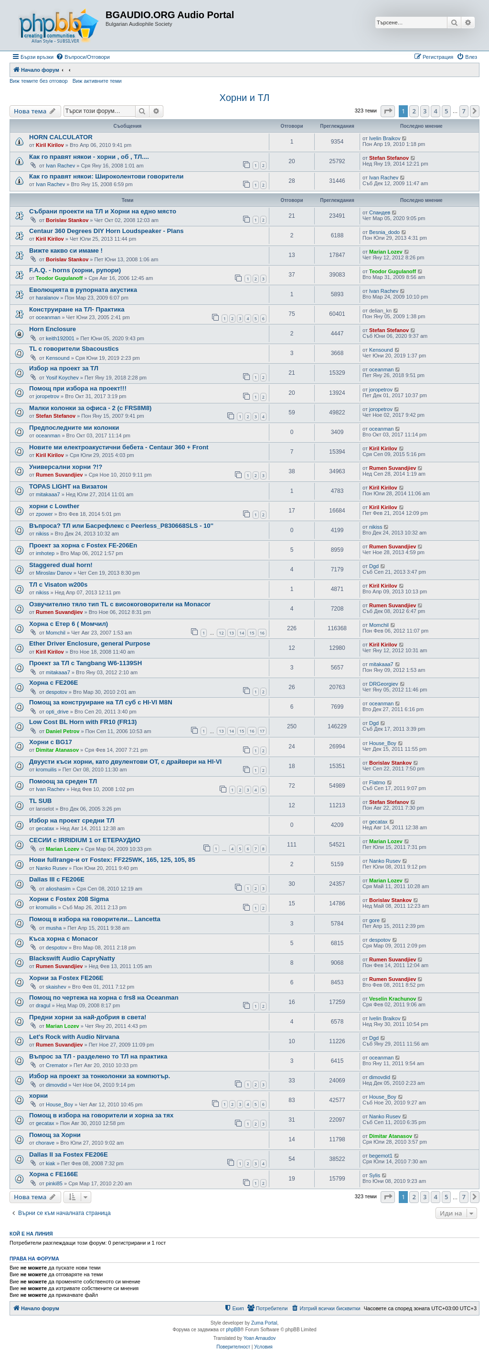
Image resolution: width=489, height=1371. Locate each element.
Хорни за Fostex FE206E (66, 977)
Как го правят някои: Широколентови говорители (106, 176)
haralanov (47, 298)
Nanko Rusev (51, 868)
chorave (45, 1143)
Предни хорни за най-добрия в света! (87, 1017)
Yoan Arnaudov (260, 1338)
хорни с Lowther (54, 506)
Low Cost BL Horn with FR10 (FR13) (83, 721)
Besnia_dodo (384, 232)
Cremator (57, 1065)
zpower (44, 514)
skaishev (56, 987)
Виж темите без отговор (39, 81)
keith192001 (60, 338)
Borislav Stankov (67, 220)
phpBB (233, 1329)
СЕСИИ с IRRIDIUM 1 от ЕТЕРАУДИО (84, 840)
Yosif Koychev (62, 377)
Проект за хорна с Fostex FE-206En (83, 545)
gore (374, 920)
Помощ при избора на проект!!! (78, 388)
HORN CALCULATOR (61, 137)
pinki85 (54, 1183)
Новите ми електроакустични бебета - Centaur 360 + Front (118, 447)
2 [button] (413, 111)
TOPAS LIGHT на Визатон (68, 486)
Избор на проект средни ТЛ (72, 820)
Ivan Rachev (60, 165)
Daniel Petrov (62, 731)
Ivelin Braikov (384, 138)
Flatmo (377, 782)
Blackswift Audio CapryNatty (72, 958)
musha (54, 928)
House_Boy (382, 743)
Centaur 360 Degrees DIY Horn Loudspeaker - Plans (106, 230)
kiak (50, 1163)
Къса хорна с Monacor (63, 938)
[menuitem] (83, 57)
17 (262, 731)
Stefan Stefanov (389, 158)
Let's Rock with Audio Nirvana (74, 1036)
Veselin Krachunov (392, 999)
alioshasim (58, 889)
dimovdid (56, 1085)
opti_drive (57, 711)
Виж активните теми (97, 81)
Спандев (379, 212)
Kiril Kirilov (50, 145)
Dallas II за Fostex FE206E (68, 1154)
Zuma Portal (264, 1323)
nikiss (42, 533)
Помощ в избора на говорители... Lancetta (94, 919)
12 (221, 633)
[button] (388, 111)
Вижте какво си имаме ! (66, 250)
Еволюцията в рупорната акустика (83, 289)
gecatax (45, 828)
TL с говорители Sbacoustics (74, 348)
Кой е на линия (31, 1234)
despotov (56, 692)
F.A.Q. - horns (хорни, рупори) (75, 270)
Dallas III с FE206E (57, 879)
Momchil (55, 632)
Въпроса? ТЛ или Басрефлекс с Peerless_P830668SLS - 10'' (121, 525)
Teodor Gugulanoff (59, 278)
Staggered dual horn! (61, 564)
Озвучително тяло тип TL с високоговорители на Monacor (120, 604)
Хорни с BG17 (50, 742)
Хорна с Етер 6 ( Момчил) (68, 623)
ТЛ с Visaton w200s (58, 584)
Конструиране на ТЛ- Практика (77, 309)
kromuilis (46, 769)
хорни (38, 1095)
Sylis (374, 1175)
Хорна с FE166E (53, 1174)
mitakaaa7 (48, 494)
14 (241, 633)
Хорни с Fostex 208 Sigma (69, 899)
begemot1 (381, 1156)
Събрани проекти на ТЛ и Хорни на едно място (102, 211)
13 (231, 633)
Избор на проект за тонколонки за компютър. (99, 1076)
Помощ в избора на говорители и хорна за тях (101, 1115)
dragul (43, 1005)
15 (251, 633)
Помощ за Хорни (55, 1134)
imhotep (45, 553)
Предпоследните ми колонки (74, 427)
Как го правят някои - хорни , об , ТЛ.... (89, 156)
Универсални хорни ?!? (65, 466)
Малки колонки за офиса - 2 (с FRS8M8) (90, 408)
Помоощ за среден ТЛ (63, 781)
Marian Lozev (386, 252)
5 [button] (446, 111)
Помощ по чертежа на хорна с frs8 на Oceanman (104, 997)
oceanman (48, 317)
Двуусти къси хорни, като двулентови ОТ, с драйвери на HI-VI (125, 761)
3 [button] (424, 111)
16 (262, 633)
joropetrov (47, 396)
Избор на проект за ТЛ (63, 368)
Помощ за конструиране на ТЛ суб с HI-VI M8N (100, 702)
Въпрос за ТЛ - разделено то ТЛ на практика (98, 1056)
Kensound (58, 358)
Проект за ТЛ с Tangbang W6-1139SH (85, 663)
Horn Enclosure (52, 329)
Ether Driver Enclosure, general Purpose (89, 643)
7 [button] (464, 111)
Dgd (374, 566)
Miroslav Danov (54, 573)
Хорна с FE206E (53, 682)
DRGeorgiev (383, 684)
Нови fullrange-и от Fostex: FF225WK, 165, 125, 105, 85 (112, 859)
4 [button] (435, 111)
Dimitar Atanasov (57, 750)
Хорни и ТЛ (245, 97)
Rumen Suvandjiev (59, 475)
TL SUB (40, 800)
